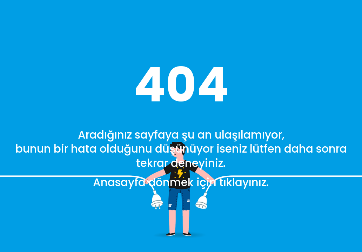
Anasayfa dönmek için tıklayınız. (181, 182)
